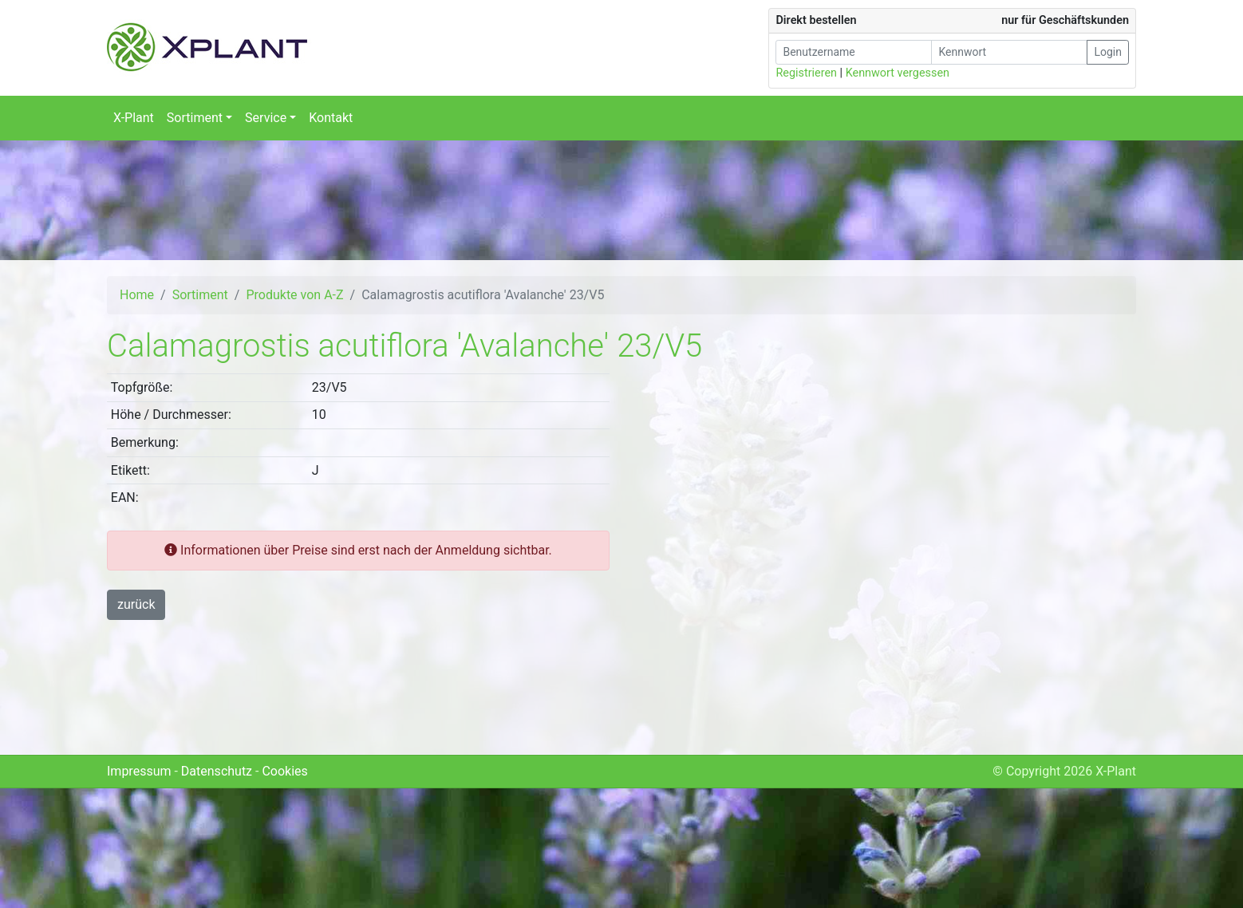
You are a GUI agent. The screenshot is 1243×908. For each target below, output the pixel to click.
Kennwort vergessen (897, 73)
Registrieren (806, 73)
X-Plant (133, 117)
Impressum (139, 771)
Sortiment (200, 294)
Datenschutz (216, 771)
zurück (136, 604)
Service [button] (265, 117)
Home (137, 294)
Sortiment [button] (195, 117)
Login (1108, 51)
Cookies (284, 771)
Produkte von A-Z (294, 294)
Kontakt (331, 117)
